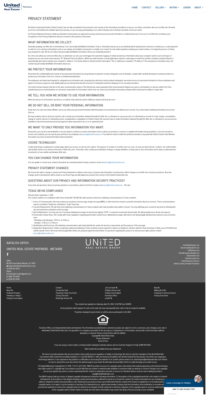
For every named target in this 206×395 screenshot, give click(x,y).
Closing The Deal (62, 296)
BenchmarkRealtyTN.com (190, 248)
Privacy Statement (103, 338)
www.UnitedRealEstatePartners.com (21, 266)
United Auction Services (190, 261)
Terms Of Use (103, 341)
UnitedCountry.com (192, 258)
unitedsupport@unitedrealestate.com (147, 359)
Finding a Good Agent (113, 293)
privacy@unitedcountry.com (92, 134)
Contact (146, 7)
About (198, 7)
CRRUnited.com (193, 250)
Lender (186, 7)
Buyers (174, 7)
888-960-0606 (145, 345)
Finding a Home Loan (112, 290)
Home (135, 7)
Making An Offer (160, 290)
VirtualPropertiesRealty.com (189, 253)
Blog (157, 288)
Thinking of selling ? (14, 296)
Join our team (111, 288)
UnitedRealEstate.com (191, 245)
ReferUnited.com (193, 256)
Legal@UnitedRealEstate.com (103, 374)
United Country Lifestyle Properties (186, 264)
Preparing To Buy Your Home (66, 293)
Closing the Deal (62, 290)
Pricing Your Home (161, 296)
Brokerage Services (64, 298)
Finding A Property (13, 293)
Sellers (160, 7)
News (10, 290)
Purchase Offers (111, 296)
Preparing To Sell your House (165, 293)
